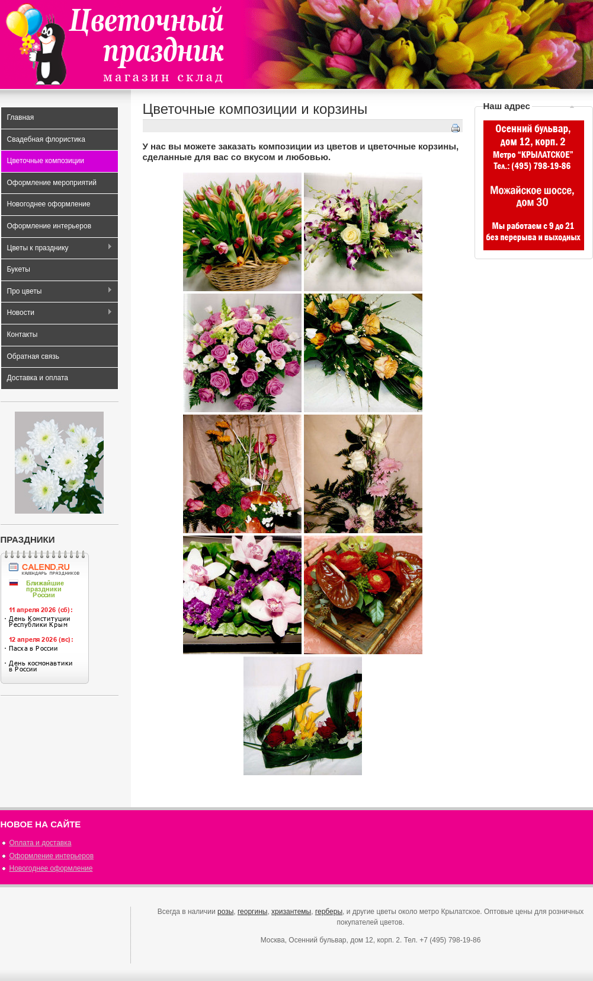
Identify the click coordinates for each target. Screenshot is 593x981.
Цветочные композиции (46, 161)
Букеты (18, 269)
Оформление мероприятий (52, 183)
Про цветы (57, 291)
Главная (20, 117)
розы (225, 911)
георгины (252, 911)
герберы (328, 911)
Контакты (22, 334)
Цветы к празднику (57, 248)
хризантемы (291, 911)
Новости (57, 313)
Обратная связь (33, 356)
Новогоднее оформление (49, 204)
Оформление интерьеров (49, 226)
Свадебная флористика (46, 139)
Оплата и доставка (40, 843)
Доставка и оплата (38, 378)
